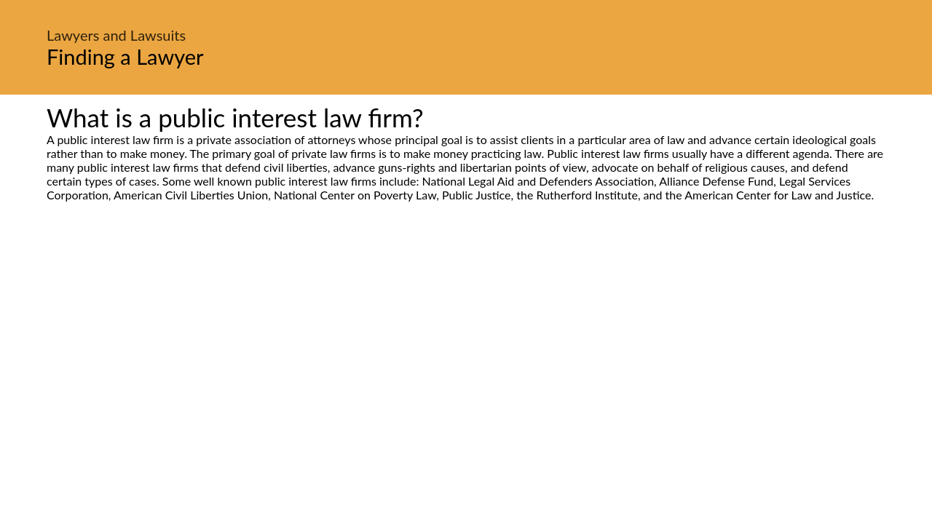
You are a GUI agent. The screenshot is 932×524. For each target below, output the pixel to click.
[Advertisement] (466, 338)
